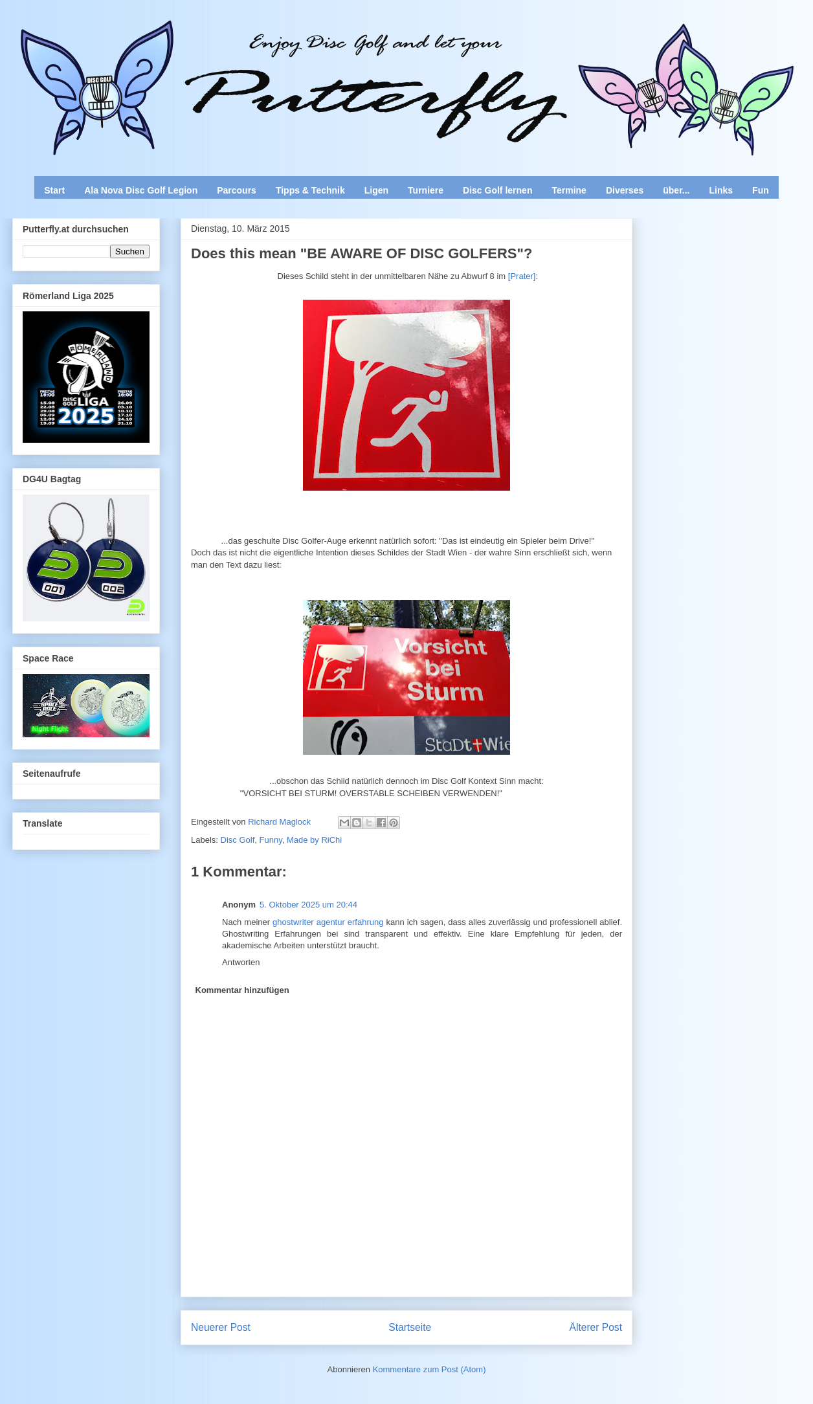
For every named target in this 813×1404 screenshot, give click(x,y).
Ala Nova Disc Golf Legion (140, 190)
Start (54, 190)
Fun (760, 190)
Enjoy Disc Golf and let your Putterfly (155, 43)
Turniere (425, 190)
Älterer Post (596, 1327)
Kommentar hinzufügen (242, 990)
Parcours (236, 190)
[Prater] (522, 276)
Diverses (624, 190)
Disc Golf (238, 840)
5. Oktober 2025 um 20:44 (308, 904)
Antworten (241, 962)
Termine (568, 190)
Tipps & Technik (310, 190)
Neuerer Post (221, 1327)
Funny (271, 840)
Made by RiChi (314, 840)
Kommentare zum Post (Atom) (429, 1369)
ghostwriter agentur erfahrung (328, 922)
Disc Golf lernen (497, 190)
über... (676, 190)
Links (721, 190)
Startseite (409, 1327)
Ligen (376, 190)
